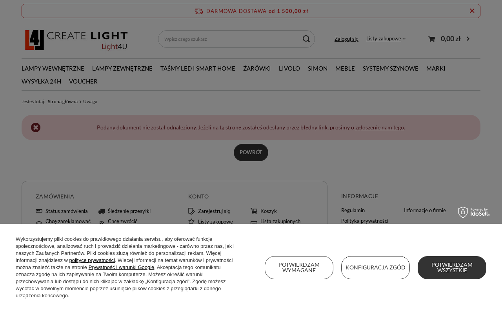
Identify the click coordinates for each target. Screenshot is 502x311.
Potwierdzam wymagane (299, 267)
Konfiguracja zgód (376, 267)
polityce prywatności (92, 260)
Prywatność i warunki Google (122, 267)
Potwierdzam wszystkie (452, 267)
